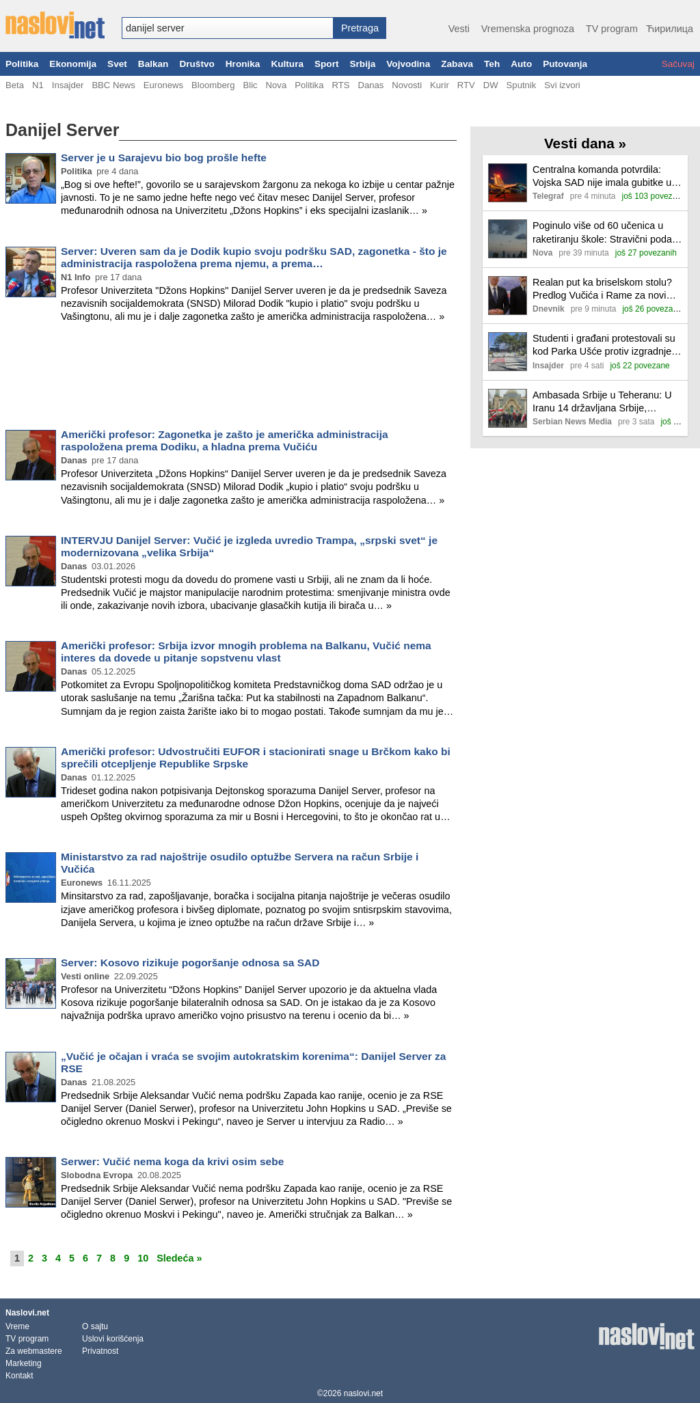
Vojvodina (408, 64)
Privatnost (100, 1351)
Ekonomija (72, 64)
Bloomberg (212, 85)
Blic (250, 85)
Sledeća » (179, 1258)
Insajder (68, 85)
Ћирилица (669, 28)
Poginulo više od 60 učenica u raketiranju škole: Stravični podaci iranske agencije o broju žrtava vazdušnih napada (606, 232)
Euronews (163, 85)
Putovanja (565, 64)
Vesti (459, 28)
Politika (21, 64)
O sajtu (95, 1326)
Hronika (243, 64)
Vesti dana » (585, 143)
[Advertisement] (231, 379)
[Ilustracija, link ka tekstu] (507, 184)
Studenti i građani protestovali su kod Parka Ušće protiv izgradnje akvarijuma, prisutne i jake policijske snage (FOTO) (604, 345)
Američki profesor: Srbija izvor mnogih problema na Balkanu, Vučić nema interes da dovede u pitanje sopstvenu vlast (246, 652)
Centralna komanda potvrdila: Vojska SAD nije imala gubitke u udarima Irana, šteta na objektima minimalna (606, 176)
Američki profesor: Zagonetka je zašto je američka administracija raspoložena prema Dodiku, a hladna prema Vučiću (224, 440)
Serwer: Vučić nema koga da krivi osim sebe (172, 1161)
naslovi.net (363, 1393)
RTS (340, 85)
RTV (466, 85)
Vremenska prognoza (527, 28)
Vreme (17, 1326)
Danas (370, 85)
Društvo (196, 64)
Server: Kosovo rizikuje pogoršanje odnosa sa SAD (190, 962)
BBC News (113, 85)
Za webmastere (33, 1351)
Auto (521, 64)
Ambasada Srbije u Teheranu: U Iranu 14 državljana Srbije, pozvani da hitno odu (602, 402)
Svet (117, 64)
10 (142, 1258)
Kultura (287, 64)
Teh (492, 64)
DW (490, 85)
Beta (14, 85)
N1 (38, 85)
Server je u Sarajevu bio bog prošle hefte (164, 157)
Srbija (362, 64)
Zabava (457, 64)
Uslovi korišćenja (113, 1339)
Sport (326, 64)
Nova (276, 85)
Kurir (439, 85)
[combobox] (228, 28)
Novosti (407, 85)
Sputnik (522, 85)
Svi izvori (562, 85)
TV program (612, 28)
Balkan (153, 64)
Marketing (23, 1363)
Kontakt (19, 1375)
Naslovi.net (27, 1313)
